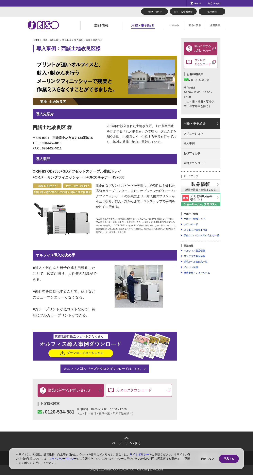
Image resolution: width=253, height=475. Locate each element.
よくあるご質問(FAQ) (195, 230)
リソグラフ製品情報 (194, 256)
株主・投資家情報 (183, 11)
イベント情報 (191, 267)
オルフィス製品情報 (194, 250)
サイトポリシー (139, 454)
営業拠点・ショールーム (197, 272)
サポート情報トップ (194, 218)
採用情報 (212, 11)
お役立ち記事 (192, 153)
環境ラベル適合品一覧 (196, 261)
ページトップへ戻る (126, 443)
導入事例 (66, 40)
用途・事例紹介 (50, 40)
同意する (229, 458)
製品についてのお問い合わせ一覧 (201, 235)
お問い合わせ (154, 11)
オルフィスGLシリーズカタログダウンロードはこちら (102, 368)
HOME (36, 40)
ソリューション (193, 133)
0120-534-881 (56, 412)
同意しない (207, 458)
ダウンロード (191, 224)
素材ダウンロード (195, 163)
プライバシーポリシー (63, 458)
